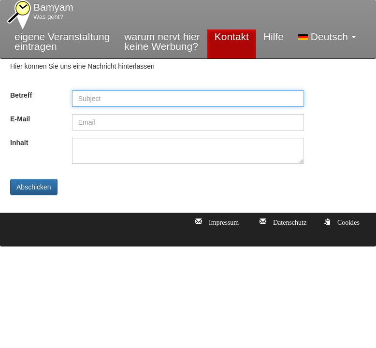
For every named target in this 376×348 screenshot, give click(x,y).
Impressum (220, 221)
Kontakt (232, 36)
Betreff (21, 95)
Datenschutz (286, 221)
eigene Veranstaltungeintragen (62, 41)
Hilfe (273, 36)
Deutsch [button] (327, 36)
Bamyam (53, 11)
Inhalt (19, 142)
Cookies (345, 221)
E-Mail (20, 119)
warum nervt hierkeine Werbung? (162, 41)
